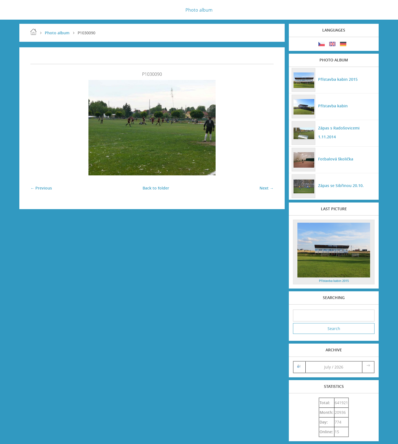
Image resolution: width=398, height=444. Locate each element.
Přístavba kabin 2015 (338, 79)
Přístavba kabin (333, 105)
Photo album (199, 10)
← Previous (41, 188)
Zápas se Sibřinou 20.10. (341, 185)
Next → (267, 188)
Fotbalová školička (335, 159)
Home (33, 31)
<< (299, 367)
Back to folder (156, 188)
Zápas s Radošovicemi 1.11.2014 (339, 132)
